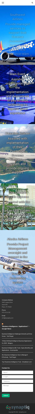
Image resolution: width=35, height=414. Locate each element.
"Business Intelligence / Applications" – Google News (15, 328)
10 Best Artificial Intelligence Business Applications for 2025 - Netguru (17, 342)
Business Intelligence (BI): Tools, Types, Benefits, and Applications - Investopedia (17, 349)
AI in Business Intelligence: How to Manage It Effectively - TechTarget (15, 356)
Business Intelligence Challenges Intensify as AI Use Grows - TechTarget (17, 335)
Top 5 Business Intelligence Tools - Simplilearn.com (17, 362)
